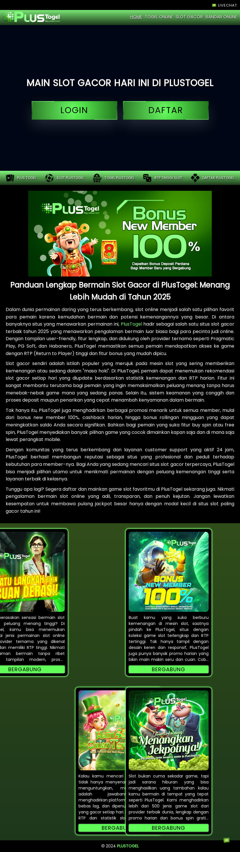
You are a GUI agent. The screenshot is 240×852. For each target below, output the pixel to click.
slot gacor (189, 17)
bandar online (221, 17)
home (136, 17)
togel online (159, 17)
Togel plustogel (113, 178)
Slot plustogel (64, 178)
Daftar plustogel (212, 178)
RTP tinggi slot (162, 178)
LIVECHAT (224, 5)
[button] (169, 572)
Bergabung (168, 669)
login (74, 110)
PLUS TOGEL (21, 178)
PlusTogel (131, 324)
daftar (166, 110)
